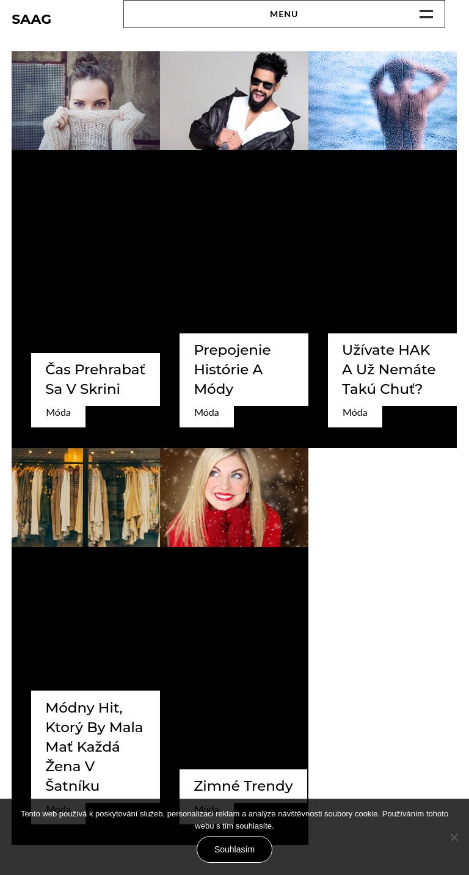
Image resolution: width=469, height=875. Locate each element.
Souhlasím (234, 849)
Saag (31, 19)
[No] (454, 837)
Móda (58, 412)
